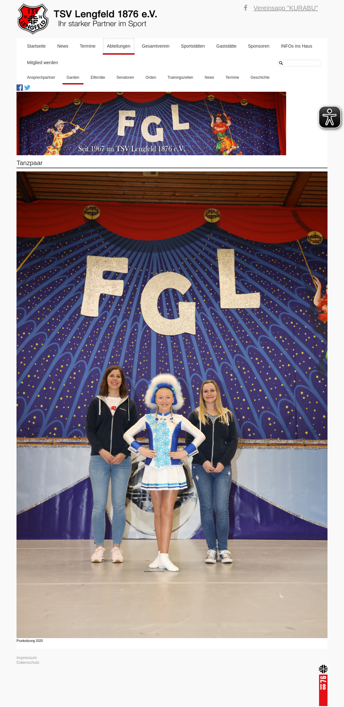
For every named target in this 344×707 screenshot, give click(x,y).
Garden (73, 77)
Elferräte (98, 77)
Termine (88, 46)
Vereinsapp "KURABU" (286, 7)
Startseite (36, 46)
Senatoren (125, 77)
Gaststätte (226, 46)
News (62, 46)
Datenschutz (28, 662)
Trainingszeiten (180, 77)
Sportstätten (193, 46)
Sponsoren (258, 46)
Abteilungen (118, 46)
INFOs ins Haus (296, 46)
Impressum (27, 657)
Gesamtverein (155, 46)
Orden (151, 77)
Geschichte (260, 77)
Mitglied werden (42, 62)
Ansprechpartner (41, 77)
